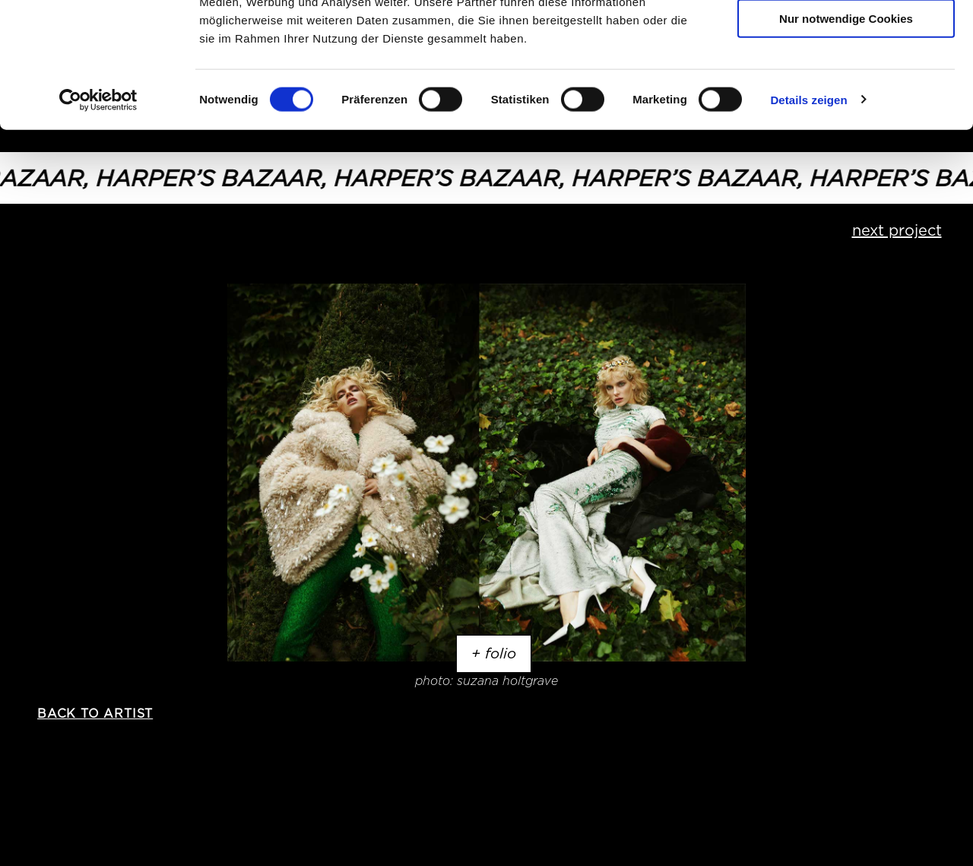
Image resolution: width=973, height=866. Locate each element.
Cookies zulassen (846, 37)
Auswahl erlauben (846, 82)
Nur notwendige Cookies (846, 126)
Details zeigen (808, 207)
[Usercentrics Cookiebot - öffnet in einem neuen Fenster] (98, 208)
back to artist (95, 713)
